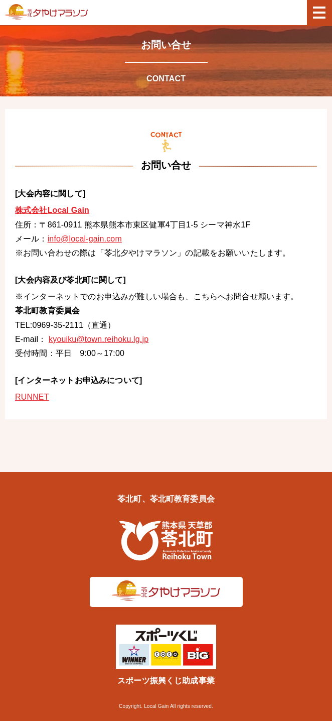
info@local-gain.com (85, 238)
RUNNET (32, 397)
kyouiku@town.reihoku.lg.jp (98, 339)
